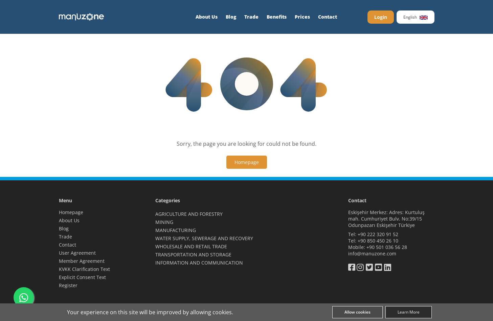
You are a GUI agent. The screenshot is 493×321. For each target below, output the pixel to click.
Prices (302, 17)
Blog (231, 17)
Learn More (409, 312)
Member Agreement (82, 261)
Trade (251, 17)
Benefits (277, 17)
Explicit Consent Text (82, 277)
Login (380, 17)
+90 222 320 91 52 (378, 234)
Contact (327, 17)
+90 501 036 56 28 (386, 247)
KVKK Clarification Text (84, 269)
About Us (207, 17)
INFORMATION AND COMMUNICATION (199, 262)
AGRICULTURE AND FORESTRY (189, 214)
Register (68, 285)
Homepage (71, 212)
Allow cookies (357, 312)
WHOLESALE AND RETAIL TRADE (191, 246)
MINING (164, 222)
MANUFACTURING (175, 230)
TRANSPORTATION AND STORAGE (193, 254)
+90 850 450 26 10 (378, 240)
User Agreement (77, 253)
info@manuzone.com (372, 253)
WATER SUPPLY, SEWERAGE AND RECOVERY (204, 238)
